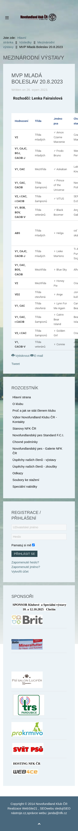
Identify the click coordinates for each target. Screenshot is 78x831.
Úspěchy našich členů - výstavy (34, 460)
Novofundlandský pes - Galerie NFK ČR (37, 451)
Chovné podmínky (25, 442)
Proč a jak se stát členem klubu (34, 410)
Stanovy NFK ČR (24, 428)
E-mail (36, 355)
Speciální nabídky (24, 486)
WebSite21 (29, 808)
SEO (43, 808)
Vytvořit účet (19, 571)
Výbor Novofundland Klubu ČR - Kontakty (34, 419)
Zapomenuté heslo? (25, 562)
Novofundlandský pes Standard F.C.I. (38, 435)
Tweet (15, 364)
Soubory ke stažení (25, 480)
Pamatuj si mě (21, 545)
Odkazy (17, 473)
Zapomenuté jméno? (25, 567)
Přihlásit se (24, 553)
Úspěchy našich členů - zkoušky (34, 466)
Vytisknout (20, 355)
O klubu (17, 404)
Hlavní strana (21, 397)
